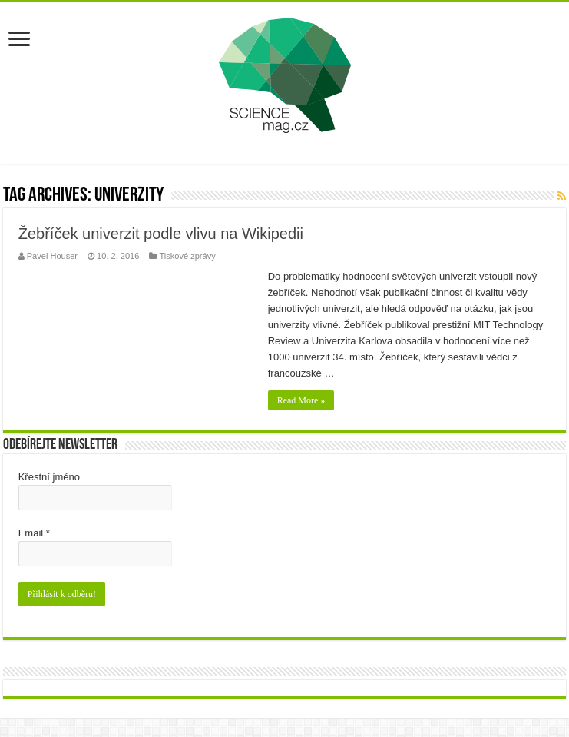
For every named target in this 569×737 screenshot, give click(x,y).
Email (34, 533)
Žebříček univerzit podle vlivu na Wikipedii (160, 233)
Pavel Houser (52, 256)
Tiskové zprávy (187, 256)
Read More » (301, 400)
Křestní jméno (49, 477)
